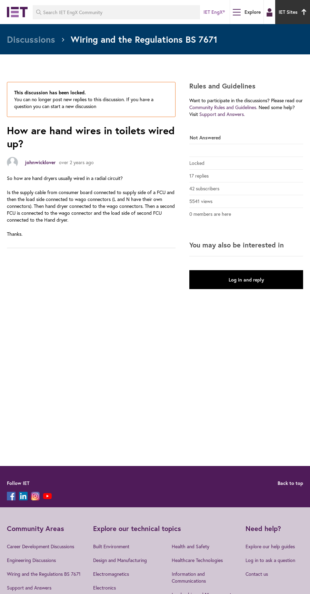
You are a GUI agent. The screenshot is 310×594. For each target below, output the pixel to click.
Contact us (257, 574)
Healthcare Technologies (197, 560)
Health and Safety (190, 546)
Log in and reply (246, 280)
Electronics (104, 587)
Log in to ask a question (270, 560)
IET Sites (293, 12)
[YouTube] (47, 496)
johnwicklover (40, 162)
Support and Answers (29, 587)
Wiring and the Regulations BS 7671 (44, 574)
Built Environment (111, 546)
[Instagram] (35, 496)
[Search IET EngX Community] (116, 12)
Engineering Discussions (31, 560)
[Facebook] (11, 496)
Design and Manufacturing (120, 560)
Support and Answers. (222, 114)
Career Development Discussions (40, 546)
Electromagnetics (111, 574)
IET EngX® (214, 12)
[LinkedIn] (23, 496)
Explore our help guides (270, 546)
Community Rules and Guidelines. (223, 107)
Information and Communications (189, 577)
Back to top (290, 483)
